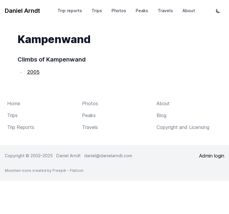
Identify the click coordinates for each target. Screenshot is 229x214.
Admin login (211, 156)
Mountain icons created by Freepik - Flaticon (44, 170)
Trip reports (70, 10)
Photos (119, 10)
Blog (161, 115)
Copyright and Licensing (183, 127)
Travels (165, 10)
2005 (33, 72)
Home (13, 103)
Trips (97, 10)
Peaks (142, 10)
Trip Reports (20, 127)
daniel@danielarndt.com (108, 155)
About (188, 10)
